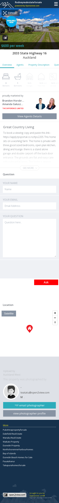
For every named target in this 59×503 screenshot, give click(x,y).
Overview (7, 64)
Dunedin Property (11, 445)
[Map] (29, 333)
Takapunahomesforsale (14, 465)
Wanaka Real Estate (12, 437)
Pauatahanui (9, 461)
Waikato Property (11, 441)
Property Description (38, 64)
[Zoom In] (55, 313)
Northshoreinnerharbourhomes (18, 449)
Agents (20, 64)
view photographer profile (29, 413)
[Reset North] (55, 322)
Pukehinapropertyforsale (15, 429)
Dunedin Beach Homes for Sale (17, 457)
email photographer (32, 405)
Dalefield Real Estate (12, 433)
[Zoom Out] (55, 317)
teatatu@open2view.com (34, 392)
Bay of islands (9, 453)
